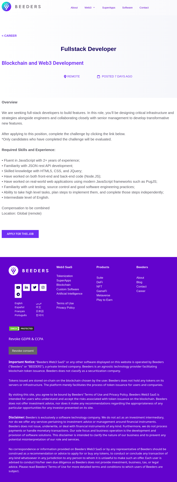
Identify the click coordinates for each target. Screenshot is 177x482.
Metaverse (103, 295)
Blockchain (64, 284)
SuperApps (110, 7)
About (76, 7)
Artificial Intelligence (69, 293)
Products (102, 267)
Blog (139, 282)
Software (129, 7)
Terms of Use (65, 303)
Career (140, 291)
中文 (38, 307)
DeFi (99, 282)
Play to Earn (104, 300)
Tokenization (65, 276)
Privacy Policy (66, 307)
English (18, 303)
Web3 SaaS (64, 267)
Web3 (94, 8)
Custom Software (68, 289)
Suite (99, 277)
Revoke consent (23, 351)
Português (21, 315)
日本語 (40, 311)
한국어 (40, 315)
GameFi (101, 291)
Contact (146, 7)
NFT (99, 286)
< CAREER (9, 35)
